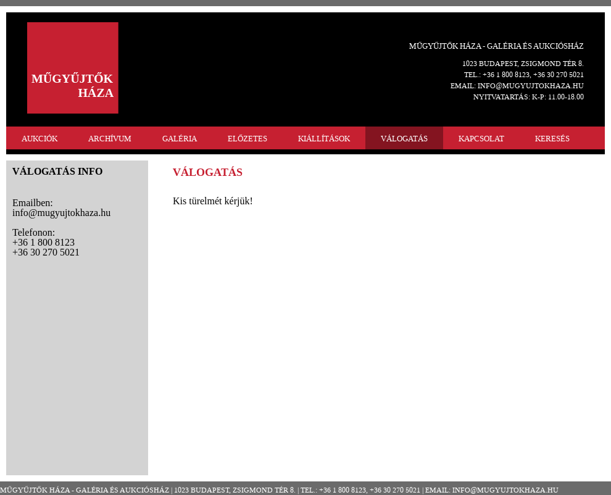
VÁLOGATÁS (404, 138)
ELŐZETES (247, 138)
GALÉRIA (179, 138)
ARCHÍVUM (109, 138)
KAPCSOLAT (481, 138)
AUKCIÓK (39, 138)
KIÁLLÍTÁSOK (324, 138)
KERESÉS (552, 138)
